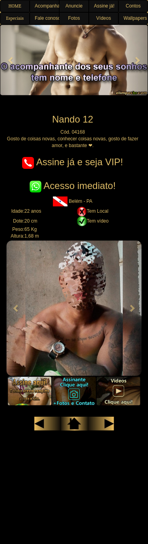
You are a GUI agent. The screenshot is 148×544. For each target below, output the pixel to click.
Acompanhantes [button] (47, 6)
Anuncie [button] (74, 6)
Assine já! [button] (104, 6)
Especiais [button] (15, 18)
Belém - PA (72, 201)
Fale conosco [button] (47, 18)
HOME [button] (14, 6)
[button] (11, 60)
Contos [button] (133, 6)
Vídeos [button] (103, 18)
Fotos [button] (74, 18)
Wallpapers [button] (135, 18)
